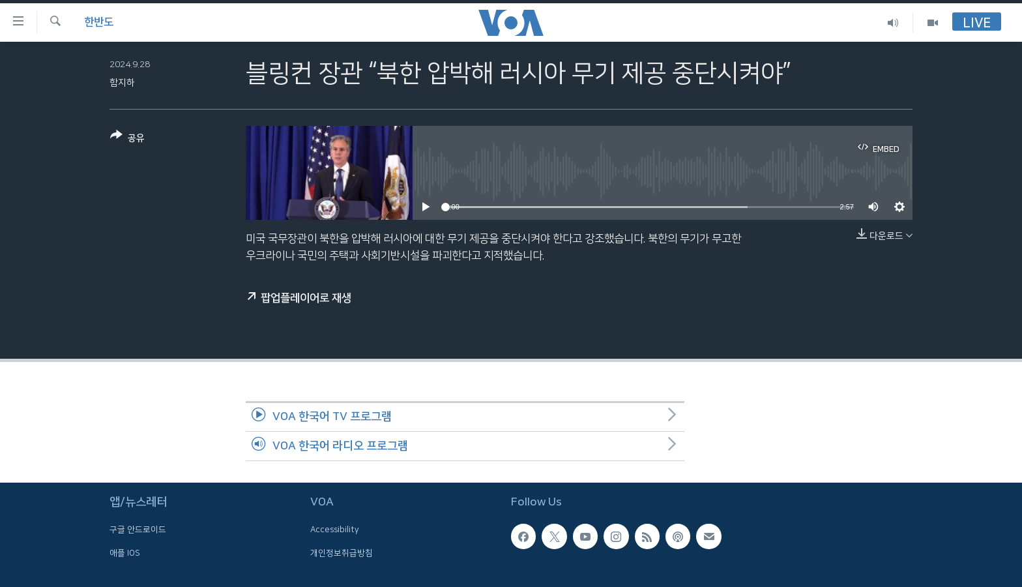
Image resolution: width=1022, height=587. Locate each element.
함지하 (122, 83)
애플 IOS (125, 552)
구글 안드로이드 (138, 529)
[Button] (127, 139)
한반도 (98, 22)
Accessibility (334, 529)
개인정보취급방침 (341, 552)
